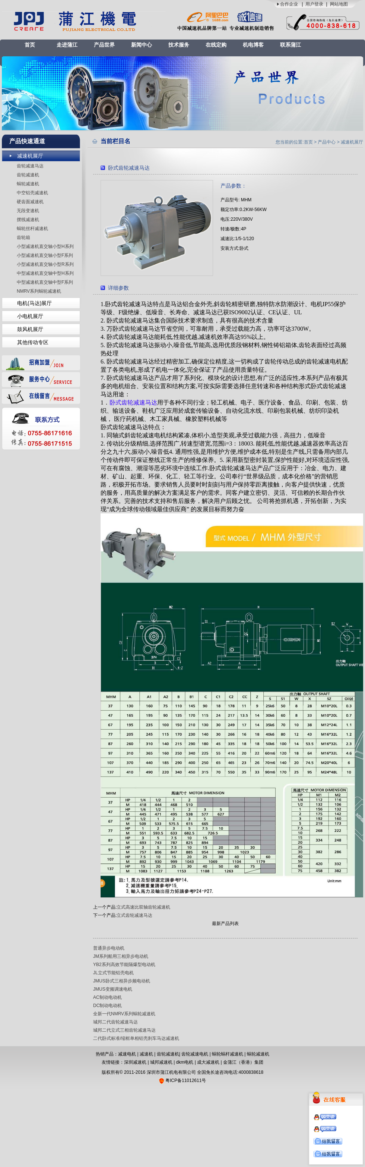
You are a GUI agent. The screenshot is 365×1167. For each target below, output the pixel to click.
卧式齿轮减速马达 (133, 402)
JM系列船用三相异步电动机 (120, 956)
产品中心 (327, 142)
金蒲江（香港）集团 (243, 1062)
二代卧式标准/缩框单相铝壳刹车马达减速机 (136, 1038)
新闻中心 (141, 45)
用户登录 (314, 4)
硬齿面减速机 (30, 201)
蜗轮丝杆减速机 (32, 228)
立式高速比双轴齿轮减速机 (143, 907)
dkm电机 (185, 1062)
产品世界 (104, 45)
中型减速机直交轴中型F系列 (45, 282)
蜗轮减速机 (28, 183)
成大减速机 (208, 1062)
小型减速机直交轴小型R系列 (45, 264)
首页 (30, 45)
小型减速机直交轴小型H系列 (45, 246)
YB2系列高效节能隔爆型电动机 (124, 964)
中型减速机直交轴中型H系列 (45, 273)
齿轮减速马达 (30, 166)
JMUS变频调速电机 (112, 989)
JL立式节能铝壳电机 (113, 972)
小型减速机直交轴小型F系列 (45, 255)
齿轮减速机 (28, 174)
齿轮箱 (23, 237)
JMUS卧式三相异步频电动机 (121, 981)
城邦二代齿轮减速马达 (115, 1022)
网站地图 (339, 4)
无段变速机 (28, 210)
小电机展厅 (30, 316)
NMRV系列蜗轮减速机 (39, 291)
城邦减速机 (161, 1062)
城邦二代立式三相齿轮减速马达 (124, 1030)
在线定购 (216, 45)
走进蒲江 (67, 45)
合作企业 (289, 4)
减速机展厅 (30, 156)
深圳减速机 (135, 1062)
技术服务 (178, 45)
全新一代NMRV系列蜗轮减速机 (124, 1013)
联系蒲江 (290, 45)
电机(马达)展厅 (34, 303)
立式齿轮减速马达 (134, 915)
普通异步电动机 (108, 948)
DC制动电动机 (107, 1005)
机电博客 (253, 45)
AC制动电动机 (107, 997)
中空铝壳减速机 (32, 192)
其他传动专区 (32, 342)
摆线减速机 (28, 219)
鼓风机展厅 (30, 329)
